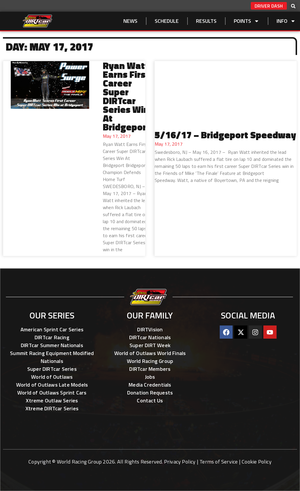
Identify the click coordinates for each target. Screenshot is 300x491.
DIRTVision (150, 329)
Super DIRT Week (150, 345)
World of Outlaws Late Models (52, 385)
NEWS (130, 21)
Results (206, 21)
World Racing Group (150, 361)
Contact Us (150, 400)
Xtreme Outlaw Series (52, 400)
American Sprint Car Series (52, 329)
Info (286, 21)
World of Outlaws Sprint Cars (52, 393)
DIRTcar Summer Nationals (52, 345)
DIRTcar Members (150, 369)
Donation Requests (150, 393)
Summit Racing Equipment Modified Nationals (52, 357)
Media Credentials (150, 385)
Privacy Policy (180, 462)
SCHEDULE (167, 21)
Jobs (150, 377)
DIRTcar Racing (52, 337)
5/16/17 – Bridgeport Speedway (225, 135)
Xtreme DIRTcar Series (52, 408)
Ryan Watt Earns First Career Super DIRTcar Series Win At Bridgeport (126, 96)
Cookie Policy (257, 462)
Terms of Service (219, 462)
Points (246, 21)
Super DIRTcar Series (52, 369)
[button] (293, 6)
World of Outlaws (52, 377)
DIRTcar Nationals (150, 337)
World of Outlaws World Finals (150, 353)
